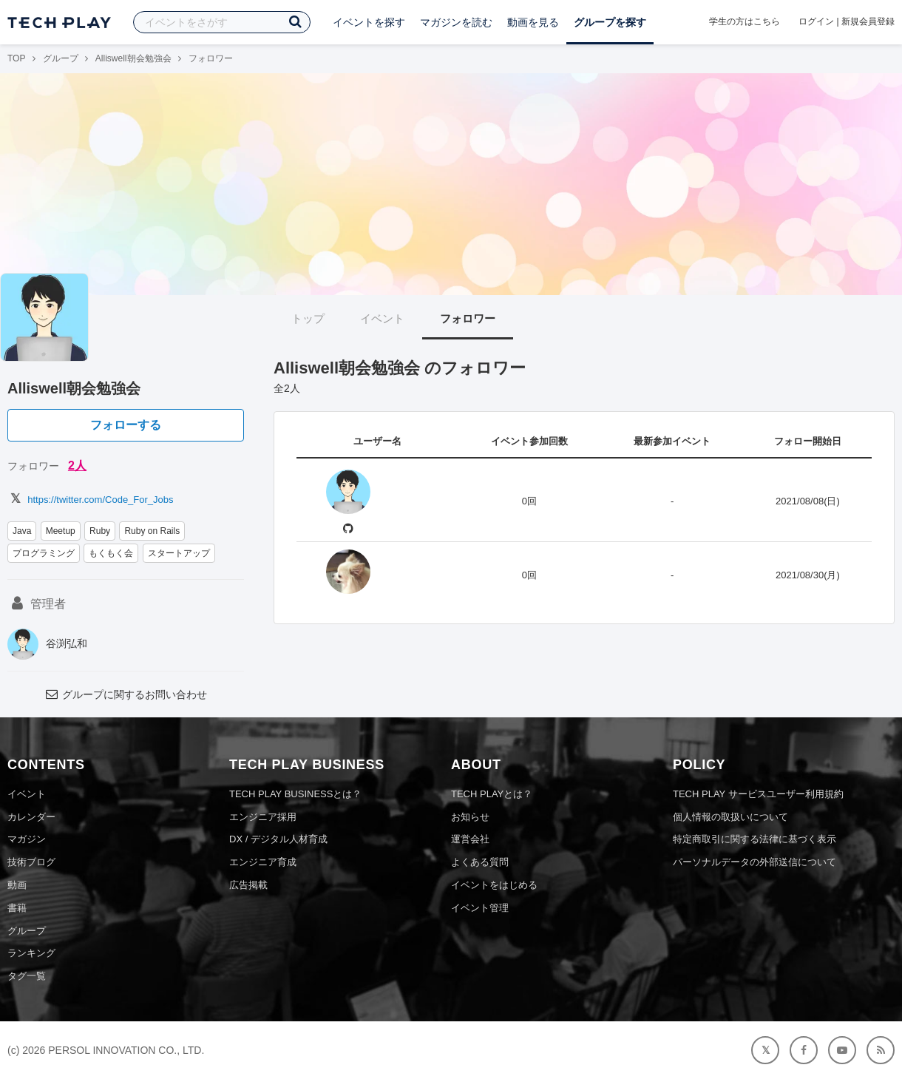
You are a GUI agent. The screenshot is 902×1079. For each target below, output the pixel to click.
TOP (16, 58)
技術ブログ (31, 861)
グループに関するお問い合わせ (125, 694)
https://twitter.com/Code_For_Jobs (90, 499)
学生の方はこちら (744, 21)
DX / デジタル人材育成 (278, 839)
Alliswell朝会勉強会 (133, 58)
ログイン (816, 21)
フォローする (125, 425)
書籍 (17, 907)
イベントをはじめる (494, 884)
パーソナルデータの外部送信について (754, 861)
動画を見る (533, 22)
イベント (382, 318)
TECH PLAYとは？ (491, 793)
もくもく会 (111, 553)
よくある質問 (480, 861)
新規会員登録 (868, 21)
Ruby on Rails (152, 531)
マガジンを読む (456, 22)
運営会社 (470, 839)
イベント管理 (480, 907)
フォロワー (467, 318)
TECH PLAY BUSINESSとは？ (295, 793)
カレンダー (31, 816)
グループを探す (610, 22)
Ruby (99, 531)
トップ (308, 318)
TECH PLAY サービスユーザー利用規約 (758, 793)
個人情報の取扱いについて (730, 816)
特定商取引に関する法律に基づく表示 (754, 839)
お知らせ (470, 816)
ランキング (31, 952)
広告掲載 (248, 884)
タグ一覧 (26, 975)
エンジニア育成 (262, 861)
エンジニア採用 (262, 816)
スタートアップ (179, 553)
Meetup (60, 531)
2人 (77, 465)
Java (22, 531)
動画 (17, 884)
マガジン (26, 839)
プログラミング (44, 553)
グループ (60, 58)
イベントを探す (369, 22)
